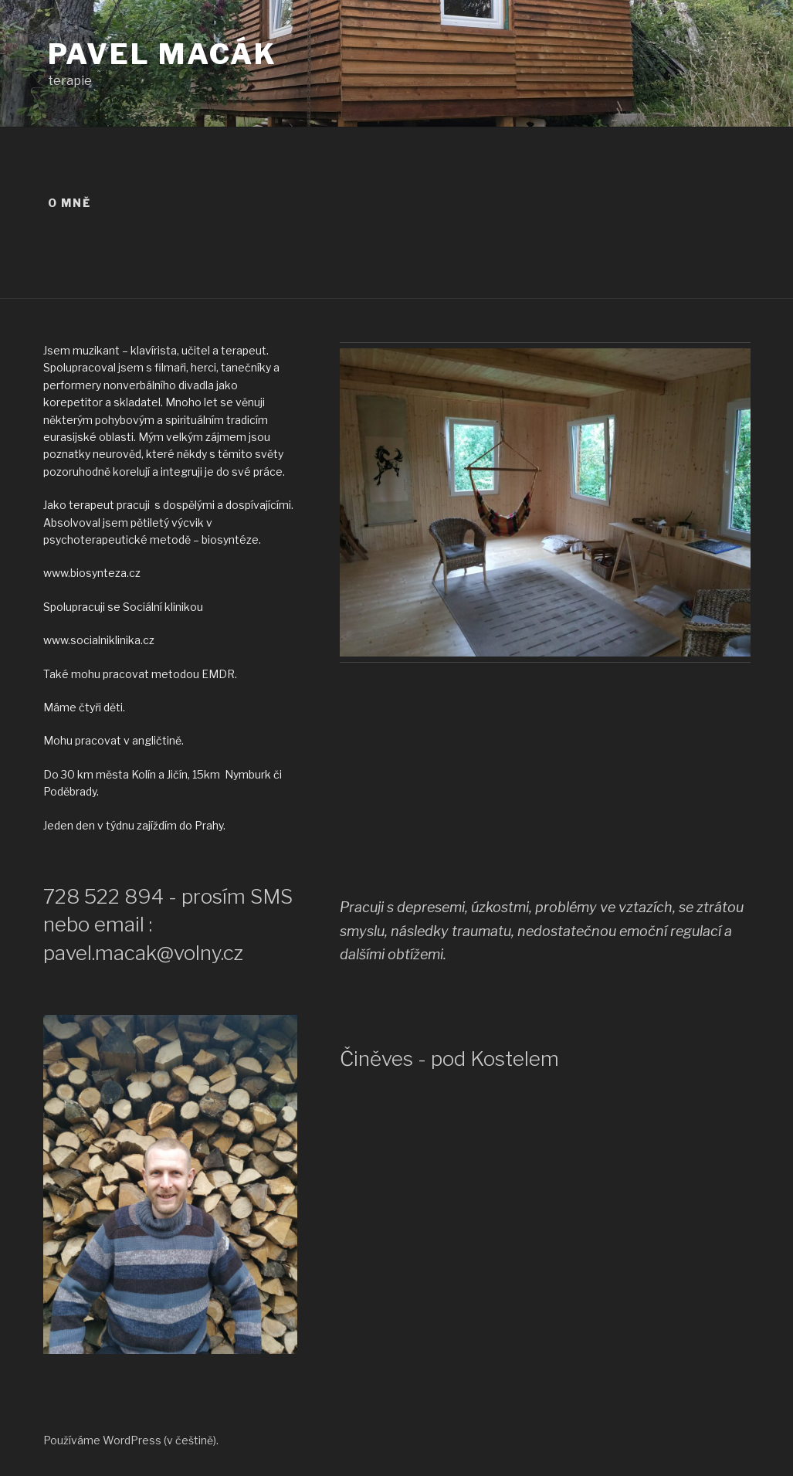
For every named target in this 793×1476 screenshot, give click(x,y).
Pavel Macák (163, 54)
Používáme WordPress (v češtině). (131, 1440)
